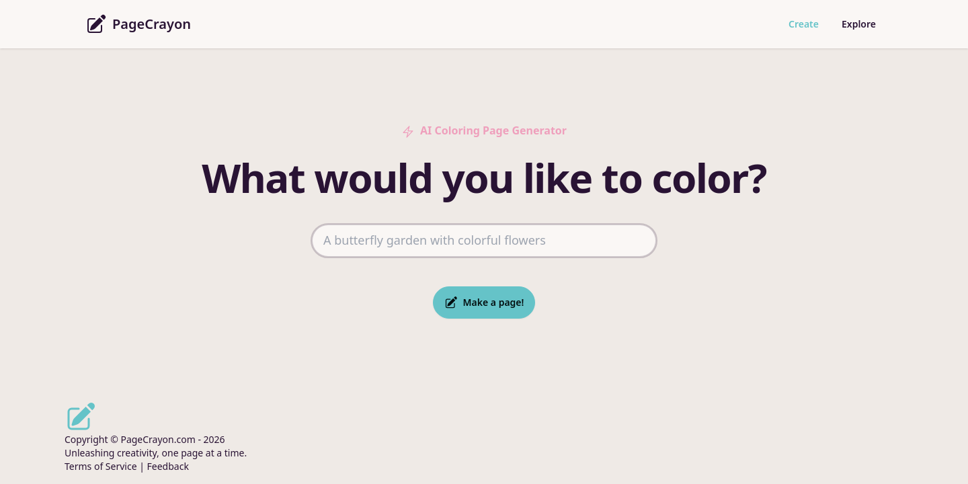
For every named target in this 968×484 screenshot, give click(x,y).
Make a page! (484, 302)
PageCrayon (138, 24)
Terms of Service (101, 466)
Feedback (168, 466)
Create (804, 23)
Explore (859, 23)
